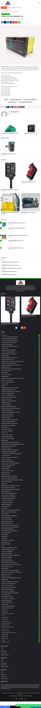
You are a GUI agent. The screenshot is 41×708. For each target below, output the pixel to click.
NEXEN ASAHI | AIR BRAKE (7, 561)
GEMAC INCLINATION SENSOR (7, 533)
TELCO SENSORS (5, 388)
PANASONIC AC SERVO (6, 422)
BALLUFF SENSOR (5, 360)
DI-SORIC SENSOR (5, 608)
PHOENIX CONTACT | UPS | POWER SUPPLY (10, 424)
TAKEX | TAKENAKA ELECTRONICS (8, 491)
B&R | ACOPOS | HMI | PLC (7, 378)
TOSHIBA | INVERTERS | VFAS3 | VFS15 (9, 346)
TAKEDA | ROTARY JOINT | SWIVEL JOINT (9, 636)
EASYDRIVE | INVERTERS (6, 471)
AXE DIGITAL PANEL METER (10, 461)
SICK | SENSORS (5, 352)
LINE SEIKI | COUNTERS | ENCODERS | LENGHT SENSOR (12, 484)
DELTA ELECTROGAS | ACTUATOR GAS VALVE (10, 531)
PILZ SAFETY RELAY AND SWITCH (8, 356)
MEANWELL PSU (5, 623)
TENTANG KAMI (4, 655)
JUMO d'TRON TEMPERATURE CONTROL (9, 552)
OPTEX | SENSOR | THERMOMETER (8, 499)
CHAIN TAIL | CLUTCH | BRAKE (7, 418)
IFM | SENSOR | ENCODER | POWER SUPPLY (10, 344)
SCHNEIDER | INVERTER (6, 407)
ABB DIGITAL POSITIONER (7, 433)
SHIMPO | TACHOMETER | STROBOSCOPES (10, 529)
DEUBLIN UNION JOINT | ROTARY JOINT (9, 480)
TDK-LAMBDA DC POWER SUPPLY (8, 617)
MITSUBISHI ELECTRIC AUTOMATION (9, 354)
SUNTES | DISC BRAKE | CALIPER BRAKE (9, 520)
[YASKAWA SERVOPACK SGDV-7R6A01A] (4, 253)
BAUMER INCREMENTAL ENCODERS (9, 410)
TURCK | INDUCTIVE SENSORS (7, 506)
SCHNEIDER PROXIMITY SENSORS (8, 503)
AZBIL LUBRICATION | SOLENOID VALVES (9, 535)
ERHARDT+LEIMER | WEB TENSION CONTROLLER (11, 412)
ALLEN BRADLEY (5, 538)
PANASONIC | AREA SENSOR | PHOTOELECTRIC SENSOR (12, 382)
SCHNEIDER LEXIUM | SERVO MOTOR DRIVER (10, 446)
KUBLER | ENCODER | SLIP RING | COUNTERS (10, 392)
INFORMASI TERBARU (6, 646)
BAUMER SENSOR (5, 380)
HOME (2, 653)
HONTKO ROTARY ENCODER (7, 612)
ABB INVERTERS (5, 444)
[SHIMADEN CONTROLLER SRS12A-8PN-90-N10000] (4, 239)
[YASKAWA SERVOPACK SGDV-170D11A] (4, 245)
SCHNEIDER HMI (5, 584)
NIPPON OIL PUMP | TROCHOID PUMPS (9, 401)
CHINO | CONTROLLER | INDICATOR (8, 469)
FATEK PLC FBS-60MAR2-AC (30, 99)
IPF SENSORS (4, 542)
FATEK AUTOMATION (14, 11)
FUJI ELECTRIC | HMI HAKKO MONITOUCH (10, 341)
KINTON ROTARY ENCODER (7, 627)
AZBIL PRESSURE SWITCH (7, 495)
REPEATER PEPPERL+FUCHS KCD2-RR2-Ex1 (16, 225)
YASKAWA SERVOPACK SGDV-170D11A (15, 242)
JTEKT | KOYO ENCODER (6, 375)
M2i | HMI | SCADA (5, 518)
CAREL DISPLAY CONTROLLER (7, 589)
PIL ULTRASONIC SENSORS (7, 486)
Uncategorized (4, 614)
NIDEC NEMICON (5, 621)
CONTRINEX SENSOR (5, 634)
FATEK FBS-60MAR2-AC (16, 99)
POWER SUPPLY (5, 540)
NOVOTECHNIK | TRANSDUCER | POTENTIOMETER (11, 373)
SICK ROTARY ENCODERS (6, 403)
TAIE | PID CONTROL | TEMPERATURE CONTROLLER (11, 457)
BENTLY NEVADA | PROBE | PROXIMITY (9, 450)
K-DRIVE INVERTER (5, 638)
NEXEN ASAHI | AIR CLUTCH (7, 578)
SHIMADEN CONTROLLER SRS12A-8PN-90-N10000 (18, 237)
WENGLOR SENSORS (6, 478)
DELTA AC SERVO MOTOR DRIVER (8, 397)
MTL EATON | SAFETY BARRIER (7, 474)
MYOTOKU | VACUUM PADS (7, 606)
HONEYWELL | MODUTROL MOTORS (8, 367)
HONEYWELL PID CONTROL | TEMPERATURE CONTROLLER (13, 448)
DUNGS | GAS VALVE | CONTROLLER (8, 587)
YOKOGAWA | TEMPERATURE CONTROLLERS (10, 454)
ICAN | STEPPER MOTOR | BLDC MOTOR (9, 567)
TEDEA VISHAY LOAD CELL (7, 563)
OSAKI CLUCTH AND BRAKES (7, 555)
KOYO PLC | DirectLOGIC (6, 463)
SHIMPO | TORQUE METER (7, 604)
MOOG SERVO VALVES (6, 476)
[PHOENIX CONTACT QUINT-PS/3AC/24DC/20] (4, 233)
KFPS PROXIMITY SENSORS (7, 527)
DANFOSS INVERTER (5, 629)
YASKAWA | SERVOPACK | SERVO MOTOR (9, 361)
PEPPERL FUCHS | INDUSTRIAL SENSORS (9, 350)
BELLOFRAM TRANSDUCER (7, 557)
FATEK (6, 99)
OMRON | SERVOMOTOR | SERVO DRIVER (9, 427)
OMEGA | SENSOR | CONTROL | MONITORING (10, 574)
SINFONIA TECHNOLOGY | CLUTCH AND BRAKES (11, 395)
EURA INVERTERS (5, 572)
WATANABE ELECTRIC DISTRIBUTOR (9, 501)
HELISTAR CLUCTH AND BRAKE (8, 544)
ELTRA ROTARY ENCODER (6, 452)
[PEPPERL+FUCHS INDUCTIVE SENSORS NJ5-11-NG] (10, 204)
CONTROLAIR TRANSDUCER (7, 414)
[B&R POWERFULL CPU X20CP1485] (30, 204)
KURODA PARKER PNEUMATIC (7, 593)
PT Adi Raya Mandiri (14, 111)
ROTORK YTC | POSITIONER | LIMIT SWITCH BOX (11, 514)
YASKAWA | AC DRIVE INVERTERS (8, 442)
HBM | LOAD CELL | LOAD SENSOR (8, 595)
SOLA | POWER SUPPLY (6, 599)
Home (2, 11)
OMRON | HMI (4, 488)
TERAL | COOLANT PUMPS (7, 523)
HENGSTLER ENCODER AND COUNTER (9, 516)
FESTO (3, 550)
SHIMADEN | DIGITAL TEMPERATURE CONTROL (11, 489)
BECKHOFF (4, 390)
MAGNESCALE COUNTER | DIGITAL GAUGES (10, 585)
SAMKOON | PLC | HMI (6, 580)
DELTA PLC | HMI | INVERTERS (7, 399)
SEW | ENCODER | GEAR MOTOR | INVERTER (10, 597)
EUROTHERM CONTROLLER (7, 521)
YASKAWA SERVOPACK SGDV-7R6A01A (15, 250)
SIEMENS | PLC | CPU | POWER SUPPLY (9, 405)
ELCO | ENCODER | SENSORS (7, 439)
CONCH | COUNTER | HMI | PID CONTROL (9, 497)
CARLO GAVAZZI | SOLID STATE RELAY (9, 591)
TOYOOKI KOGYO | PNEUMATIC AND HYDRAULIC (11, 416)
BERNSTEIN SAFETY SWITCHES (7, 631)
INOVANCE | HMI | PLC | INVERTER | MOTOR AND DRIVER (12, 365)
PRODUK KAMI (7, 11)
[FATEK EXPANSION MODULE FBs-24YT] (10, 146)
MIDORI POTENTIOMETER (7, 508)
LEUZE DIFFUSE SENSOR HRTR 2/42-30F (14, 7)
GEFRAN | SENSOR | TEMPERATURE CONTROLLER (11, 582)
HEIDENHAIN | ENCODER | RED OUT (8, 393)
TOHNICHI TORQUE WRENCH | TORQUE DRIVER (11, 559)
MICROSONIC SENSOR (6, 548)
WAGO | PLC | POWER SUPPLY (7, 384)
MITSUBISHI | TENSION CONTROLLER (9, 456)
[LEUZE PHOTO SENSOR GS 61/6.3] (30, 171)
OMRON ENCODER (5, 642)
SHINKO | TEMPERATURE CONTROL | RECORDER (11, 493)
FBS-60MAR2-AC (13, 102)
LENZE (3, 619)
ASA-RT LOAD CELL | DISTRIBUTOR (8, 602)
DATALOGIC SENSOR (6, 546)
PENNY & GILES (5, 437)
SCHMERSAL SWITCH (6, 625)
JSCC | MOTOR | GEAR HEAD (7, 435)
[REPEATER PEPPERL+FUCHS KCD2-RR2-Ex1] (4, 227)
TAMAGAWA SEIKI (5, 616)
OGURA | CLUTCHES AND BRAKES (8, 610)
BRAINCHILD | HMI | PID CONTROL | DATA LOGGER (11, 576)
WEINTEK (3, 644)
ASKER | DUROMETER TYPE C (7, 570)
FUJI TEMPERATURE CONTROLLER (8, 425)
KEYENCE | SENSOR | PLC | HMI (8, 363)
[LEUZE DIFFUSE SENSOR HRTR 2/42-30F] (10, 175)
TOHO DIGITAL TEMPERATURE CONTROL (9, 482)
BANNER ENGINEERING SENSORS (8, 465)
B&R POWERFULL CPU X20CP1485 (30, 214)
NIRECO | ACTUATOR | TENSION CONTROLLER (10, 467)
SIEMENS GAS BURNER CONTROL (8, 553)
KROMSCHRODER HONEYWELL (8, 420)
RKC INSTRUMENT (5, 431)
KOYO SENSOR (4, 512)
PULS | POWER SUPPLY (6, 459)
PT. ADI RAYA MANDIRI (19, 697)
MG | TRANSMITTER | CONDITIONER (11, 369)
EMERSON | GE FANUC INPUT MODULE (9, 358)
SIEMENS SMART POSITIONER (7, 565)
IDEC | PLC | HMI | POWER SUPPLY (8, 386)
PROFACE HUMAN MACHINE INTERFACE (9, 343)
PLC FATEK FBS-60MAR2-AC (26, 102)
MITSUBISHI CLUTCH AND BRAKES (8, 429)
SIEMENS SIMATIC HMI (6, 371)
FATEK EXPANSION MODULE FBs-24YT (8, 153)
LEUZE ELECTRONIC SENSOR (7, 348)
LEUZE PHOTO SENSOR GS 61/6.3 (30, 181)
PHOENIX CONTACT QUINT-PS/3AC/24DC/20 (16, 230)
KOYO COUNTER (5, 640)
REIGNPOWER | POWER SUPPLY (8, 525)
